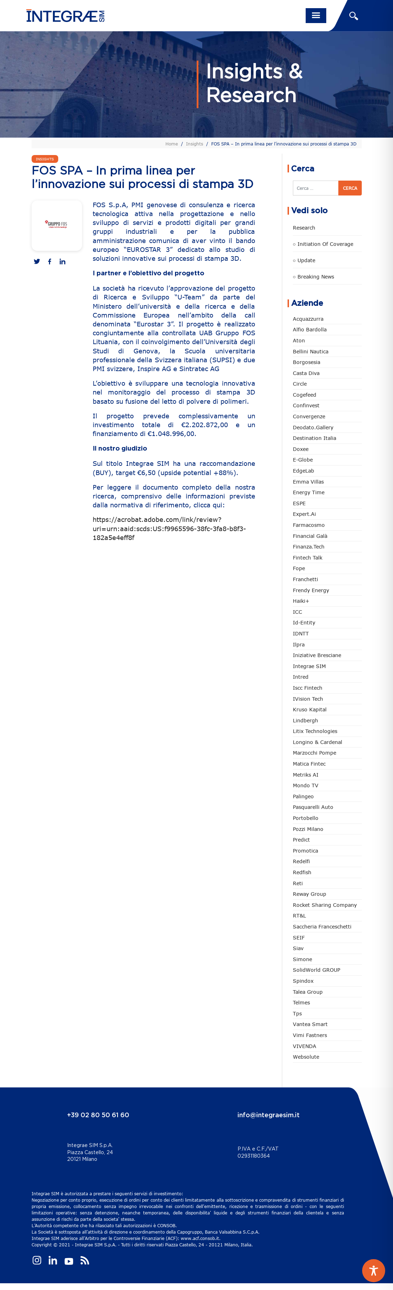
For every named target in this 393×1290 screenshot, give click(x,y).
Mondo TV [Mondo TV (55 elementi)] (305, 785)
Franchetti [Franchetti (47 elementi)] (305, 579)
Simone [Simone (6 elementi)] (302, 959)
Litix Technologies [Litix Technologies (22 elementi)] (315, 731)
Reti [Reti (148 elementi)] (298, 883)
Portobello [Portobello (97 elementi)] (305, 818)
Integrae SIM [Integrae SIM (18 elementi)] (309, 666)
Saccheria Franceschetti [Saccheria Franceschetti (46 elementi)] (322, 927)
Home (171, 143)
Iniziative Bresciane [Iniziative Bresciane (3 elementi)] (317, 655)
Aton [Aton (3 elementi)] (299, 340)
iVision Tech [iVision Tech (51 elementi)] (308, 699)
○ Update (304, 260)
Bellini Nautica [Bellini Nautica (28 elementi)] (310, 351)
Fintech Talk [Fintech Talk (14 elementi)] (307, 558)
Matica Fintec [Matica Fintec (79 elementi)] (309, 764)
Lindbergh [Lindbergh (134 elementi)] (305, 720)
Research (304, 228)
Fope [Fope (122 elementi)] (299, 568)
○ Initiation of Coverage (323, 244)
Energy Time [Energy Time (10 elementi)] (308, 492)
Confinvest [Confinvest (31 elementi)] (306, 405)
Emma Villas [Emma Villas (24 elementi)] (308, 482)
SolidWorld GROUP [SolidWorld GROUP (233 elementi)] (316, 970)
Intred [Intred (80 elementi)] (301, 677)
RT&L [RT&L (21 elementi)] (299, 916)
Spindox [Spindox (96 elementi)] (303, 981)
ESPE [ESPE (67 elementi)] (299, 503)
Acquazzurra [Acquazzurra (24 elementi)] (308, 319)
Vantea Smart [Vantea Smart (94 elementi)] (310, 1024)
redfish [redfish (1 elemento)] (302, 872)
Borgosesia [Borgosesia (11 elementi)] (306, 362)
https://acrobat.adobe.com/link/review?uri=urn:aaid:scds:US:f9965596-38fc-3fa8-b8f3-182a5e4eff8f (169, 528)
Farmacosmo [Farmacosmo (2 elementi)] (309, 525)
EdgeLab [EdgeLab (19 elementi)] (303, 471)
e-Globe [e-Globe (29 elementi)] (303, 460)
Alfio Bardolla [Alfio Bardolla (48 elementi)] (310, 329)
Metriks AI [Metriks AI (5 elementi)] (305, 775)
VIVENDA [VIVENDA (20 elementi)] (304, 1046)
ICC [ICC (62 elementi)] (297, 612)
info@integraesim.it (269, 1115)
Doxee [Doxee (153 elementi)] (301, 449)
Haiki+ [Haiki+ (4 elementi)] (301, 601)
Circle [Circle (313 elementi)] (300, 384)
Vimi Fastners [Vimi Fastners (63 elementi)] (310, 1035)
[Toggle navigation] (316, 15)
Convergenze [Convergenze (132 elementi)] (309, 416)
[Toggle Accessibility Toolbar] (373, 1270)
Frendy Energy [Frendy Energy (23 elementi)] (311, 590)
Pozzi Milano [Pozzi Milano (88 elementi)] (308, 829)
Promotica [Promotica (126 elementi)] (305, 851)
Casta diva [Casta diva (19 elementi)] (306, 373)
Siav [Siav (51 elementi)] (298, 948)
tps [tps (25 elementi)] (297, 1013)
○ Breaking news (313, 277)
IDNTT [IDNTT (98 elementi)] (301, 633)
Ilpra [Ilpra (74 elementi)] (299, 644)
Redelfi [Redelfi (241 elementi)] (301, 861)
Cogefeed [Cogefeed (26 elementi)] (304, 395)
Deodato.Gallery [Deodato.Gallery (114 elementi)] (313, 427)
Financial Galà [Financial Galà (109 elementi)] (310, 536)
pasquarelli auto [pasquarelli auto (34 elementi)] (313, 807)
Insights (194, 143)
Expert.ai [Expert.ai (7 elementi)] (304, 514)
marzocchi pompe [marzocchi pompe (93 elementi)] (314, 753)
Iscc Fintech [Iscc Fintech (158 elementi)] (307, 688)
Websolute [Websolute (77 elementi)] (306, 1057)
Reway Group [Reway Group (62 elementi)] (309, 894)
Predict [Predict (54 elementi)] (301, 840)
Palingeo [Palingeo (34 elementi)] (303, 796)
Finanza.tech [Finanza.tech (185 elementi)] (308, 547)
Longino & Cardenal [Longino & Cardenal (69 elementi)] (317, 742)
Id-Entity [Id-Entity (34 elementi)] (304, 622)
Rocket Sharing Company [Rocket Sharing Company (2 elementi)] (325, 905)
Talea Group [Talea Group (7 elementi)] (308, 992)
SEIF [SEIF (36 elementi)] (299, 938)
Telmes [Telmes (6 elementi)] (301, 1002)
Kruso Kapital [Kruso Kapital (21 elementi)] (310, 709)
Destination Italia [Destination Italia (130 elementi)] (314, 438)
